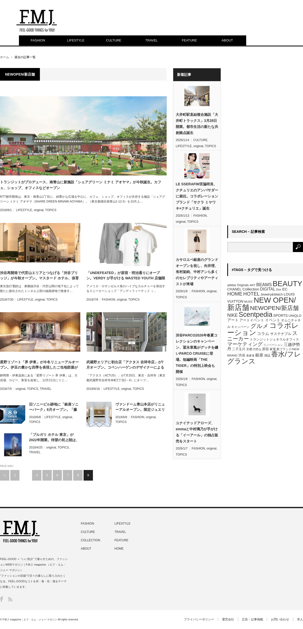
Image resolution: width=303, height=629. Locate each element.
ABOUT (227, 40)
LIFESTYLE (76, 40)
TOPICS (50, 210)
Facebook (1, 599)
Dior (279, 289)
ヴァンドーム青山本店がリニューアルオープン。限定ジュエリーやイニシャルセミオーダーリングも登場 (140, 407)
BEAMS (264, 284)
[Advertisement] (249, 144)
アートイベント (251, 320)
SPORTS (280, 315)
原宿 (265, 349)
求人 (300, 619)
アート (233, 320)
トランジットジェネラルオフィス (274, 339)
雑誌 (267, 355)
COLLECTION (90, 540)
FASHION (38, 40)
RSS (10, 599)
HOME (234, 294)
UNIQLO (295, 316)
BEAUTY (287, 283)
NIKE (232, 315)
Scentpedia (255, 314)
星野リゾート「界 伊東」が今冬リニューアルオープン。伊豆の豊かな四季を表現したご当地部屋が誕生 (39, 365)
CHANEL (234, 289)
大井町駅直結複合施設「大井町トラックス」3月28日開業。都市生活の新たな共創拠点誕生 (197, 124)
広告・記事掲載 (252, 619)
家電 (273, 349)
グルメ (259, 326)
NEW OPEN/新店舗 (261, 303)
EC (285, 289)
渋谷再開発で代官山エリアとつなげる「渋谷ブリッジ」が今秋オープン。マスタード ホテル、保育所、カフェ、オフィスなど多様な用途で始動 (39, 276)
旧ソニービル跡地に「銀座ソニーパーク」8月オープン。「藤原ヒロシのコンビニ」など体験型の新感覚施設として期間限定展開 (54, 407)
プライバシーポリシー (199, 619)
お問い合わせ (280, 619)
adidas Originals (238, 285)
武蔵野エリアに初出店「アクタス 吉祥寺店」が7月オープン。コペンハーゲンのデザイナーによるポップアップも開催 (125, 365)
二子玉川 (238, 349)
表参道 (250, 355)
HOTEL (251, 294)
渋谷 (241, 355)
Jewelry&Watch (272, 294)
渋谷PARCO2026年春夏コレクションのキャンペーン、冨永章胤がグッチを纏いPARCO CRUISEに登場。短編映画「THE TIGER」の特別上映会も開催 (197, 353)
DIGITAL (267, 289)
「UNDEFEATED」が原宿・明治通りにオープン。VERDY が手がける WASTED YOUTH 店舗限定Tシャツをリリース (125, 276)
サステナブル (280, 334)
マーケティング (245, 344)
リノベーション (273, 344)
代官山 (257, 349)
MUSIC (248, 301)
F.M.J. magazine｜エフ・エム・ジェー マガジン (30, 619)
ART (252, 285)
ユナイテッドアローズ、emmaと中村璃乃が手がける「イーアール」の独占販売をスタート (197, 432)
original (39, 210)
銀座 (259, 355)
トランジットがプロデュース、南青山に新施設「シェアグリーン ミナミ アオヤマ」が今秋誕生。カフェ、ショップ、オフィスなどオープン (80, 185)
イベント (272, 320)
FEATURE (189, 40)
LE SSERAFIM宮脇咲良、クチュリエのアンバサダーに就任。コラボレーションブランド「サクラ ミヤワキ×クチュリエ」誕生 (197, 196)
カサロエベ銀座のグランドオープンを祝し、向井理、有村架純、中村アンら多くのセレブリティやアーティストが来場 (197, 272)
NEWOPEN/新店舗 (274, 308)
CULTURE (113, 40)
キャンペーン (240, 327)
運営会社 (228, 619)
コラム (263, 333)
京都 (249, 349)
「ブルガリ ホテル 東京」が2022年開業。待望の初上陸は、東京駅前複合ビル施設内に (54, 438)
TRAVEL (151, 40)
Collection (250, 289)
